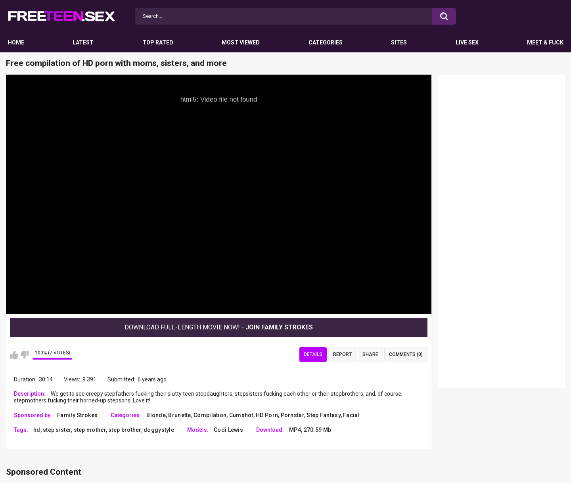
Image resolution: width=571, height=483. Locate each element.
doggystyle (159, 430)
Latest (83, 42)
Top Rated (157, 42)
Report (342, 354)
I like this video (14, 355)
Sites (399, 42)
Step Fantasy (324, 415)
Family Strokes (77, 415)
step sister (57, 430)
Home (16, 42)
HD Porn (267, 415)
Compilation (210, 415)
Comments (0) (406, 354)
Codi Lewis (228, 430)
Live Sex (467, 42)
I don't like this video (24, 355)
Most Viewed (241, 42)
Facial (351, 415)
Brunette (179, 415)
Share (370, 354)
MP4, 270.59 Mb (310, 430)
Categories (325, 42)
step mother (90, 430)
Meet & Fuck (545, 42)
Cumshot (241, 415)
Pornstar (292, 415)
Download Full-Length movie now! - (219, 327)
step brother (124, 430)
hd (36, 430)
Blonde (156, 415)
